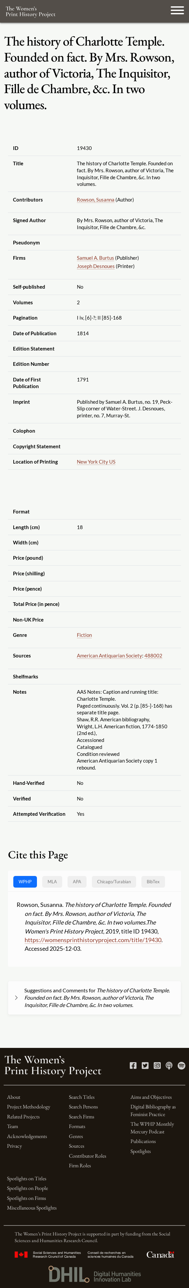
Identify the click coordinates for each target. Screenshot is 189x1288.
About (13, 1096)
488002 (153, 655)
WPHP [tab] (25, 881)
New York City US (96, 462)
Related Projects (23, 1116)
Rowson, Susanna (95, 200)
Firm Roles (80, 1165)
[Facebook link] (133, 1066)
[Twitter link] (145, 1066)
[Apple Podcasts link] (169, 1066)
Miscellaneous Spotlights (32, 1207)
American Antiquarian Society (109, 655)
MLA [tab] (52, 881)
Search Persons (83, 1106)
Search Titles (81, 1096)
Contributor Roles (87, 1155)
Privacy (14, 1145)
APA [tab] (77, 881)
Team (12, 1126)
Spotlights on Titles (26, 1178)
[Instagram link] (157, 1066)
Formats (77, 1126)
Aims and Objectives (151, 1096)
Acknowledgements (27, 1136)
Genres (76, 1136)
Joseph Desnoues (96, 266)
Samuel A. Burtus (95, 258)
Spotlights (140, 1151)
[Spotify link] (181, 1066)
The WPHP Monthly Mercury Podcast (152, 1127)
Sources (76, 1145)
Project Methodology (28, 1106)
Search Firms (81, 1116)
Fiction (84, 635)
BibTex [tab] (153, 881)
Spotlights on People (27, 1188)
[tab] (114, 882)
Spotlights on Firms (26, 1198)
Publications (143, 1141)
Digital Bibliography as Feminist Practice (153, 1110)
